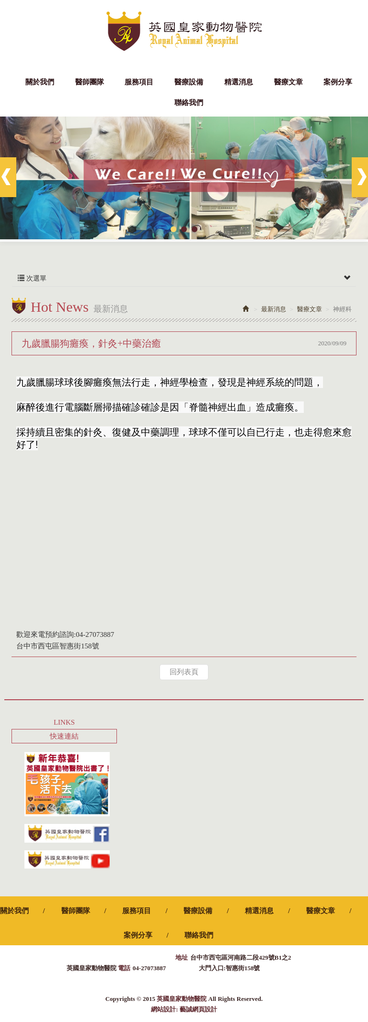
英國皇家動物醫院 (184, 31)
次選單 (184, 278)
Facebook (352, 9)
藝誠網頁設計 (198, 1009)
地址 (181, 957)
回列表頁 (184, 672)
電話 (124, 968)
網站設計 (163, 1009)
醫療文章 (309, 309)
